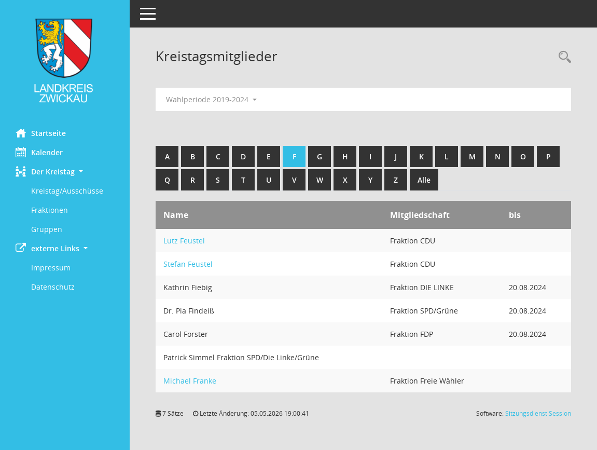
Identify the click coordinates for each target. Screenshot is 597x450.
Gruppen (46, 229)
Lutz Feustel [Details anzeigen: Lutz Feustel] (184, 241)
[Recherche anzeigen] (562, 57)
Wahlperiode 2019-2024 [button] (211, 99)
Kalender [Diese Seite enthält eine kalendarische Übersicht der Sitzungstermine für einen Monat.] (39, 152)
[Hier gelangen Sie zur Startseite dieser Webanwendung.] (65, 60)
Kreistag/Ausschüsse (67, 191)
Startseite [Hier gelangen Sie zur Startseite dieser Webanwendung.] (41, 133)
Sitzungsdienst (538, 413)
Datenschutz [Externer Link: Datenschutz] (53, 287)
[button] (65, 171)
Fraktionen (49, 210)
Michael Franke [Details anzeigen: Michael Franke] (189, 381)
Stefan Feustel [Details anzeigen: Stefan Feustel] (188, 264)
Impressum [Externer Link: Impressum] (51, 267)
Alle (424, 180)
